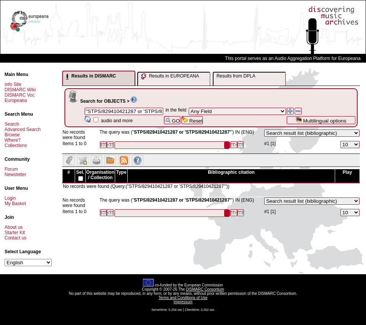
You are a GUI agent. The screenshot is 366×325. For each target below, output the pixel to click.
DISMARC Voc (20, 95)
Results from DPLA (236, 76)
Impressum (182, 302)
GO (172, 120)
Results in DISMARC (91, 76)
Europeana (16, 100)
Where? (13, 140)
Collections (16, 145)
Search (12, 124)
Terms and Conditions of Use (183, 298)
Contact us (15, 238)
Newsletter (15, 174)
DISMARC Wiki (20, 89)
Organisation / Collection (100, 175)
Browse (12, 134)
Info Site (13, 84)
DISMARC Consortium (205, 289)
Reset (192, 120)
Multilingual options (320, 120)
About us (13, 227)
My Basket (15, 203)
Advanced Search (23, 129)
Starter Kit (15, 232)
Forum (11, 169)
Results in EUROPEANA (170, 76)
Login (10, 198)
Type (121, 172)
